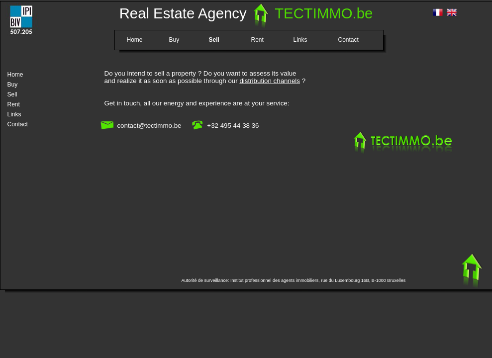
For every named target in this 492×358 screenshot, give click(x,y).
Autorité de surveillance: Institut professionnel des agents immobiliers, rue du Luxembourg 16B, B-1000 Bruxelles (294, 280)
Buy (174, 39)
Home (135, 39)
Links (300, 39)
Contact (348, 39)
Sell (214, 39)
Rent (257, 39)
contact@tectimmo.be (149, 125)
